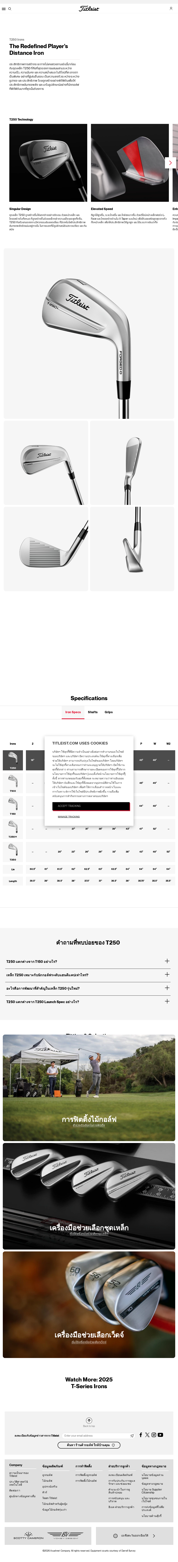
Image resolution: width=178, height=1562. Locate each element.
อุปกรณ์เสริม (49, 1487)
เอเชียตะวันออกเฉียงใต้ (134, 1536)
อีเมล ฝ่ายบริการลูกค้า (121, 1507)
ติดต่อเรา (14, 1491)
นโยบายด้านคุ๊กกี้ (151, 1516)
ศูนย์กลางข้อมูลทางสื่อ (22, 1496)
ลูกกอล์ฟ (47, 1475)
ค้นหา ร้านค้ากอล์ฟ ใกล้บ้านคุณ (91, 1445)
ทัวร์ (44, 1492)
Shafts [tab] (92, 712)
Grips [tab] (109, 712)
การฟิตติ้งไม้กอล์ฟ (86, 1481)
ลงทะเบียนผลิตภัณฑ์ (120, 1475)
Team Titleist (49, 1498)
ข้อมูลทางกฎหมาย (152, 1484)
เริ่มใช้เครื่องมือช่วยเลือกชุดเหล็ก (89, 1234)
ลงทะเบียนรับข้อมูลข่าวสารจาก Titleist (37, 1436)
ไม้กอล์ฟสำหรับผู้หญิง (54, 1504)
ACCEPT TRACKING (69, 805)
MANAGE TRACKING (69, 816)
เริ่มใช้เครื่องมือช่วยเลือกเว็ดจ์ (89, 1342)
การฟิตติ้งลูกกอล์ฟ (86, 1475)
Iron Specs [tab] (73, 712)
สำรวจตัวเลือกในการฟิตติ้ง (89, 1125)
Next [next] (170, 162)
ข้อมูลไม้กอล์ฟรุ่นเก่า (54, 1510)
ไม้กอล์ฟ (47, 1481)
